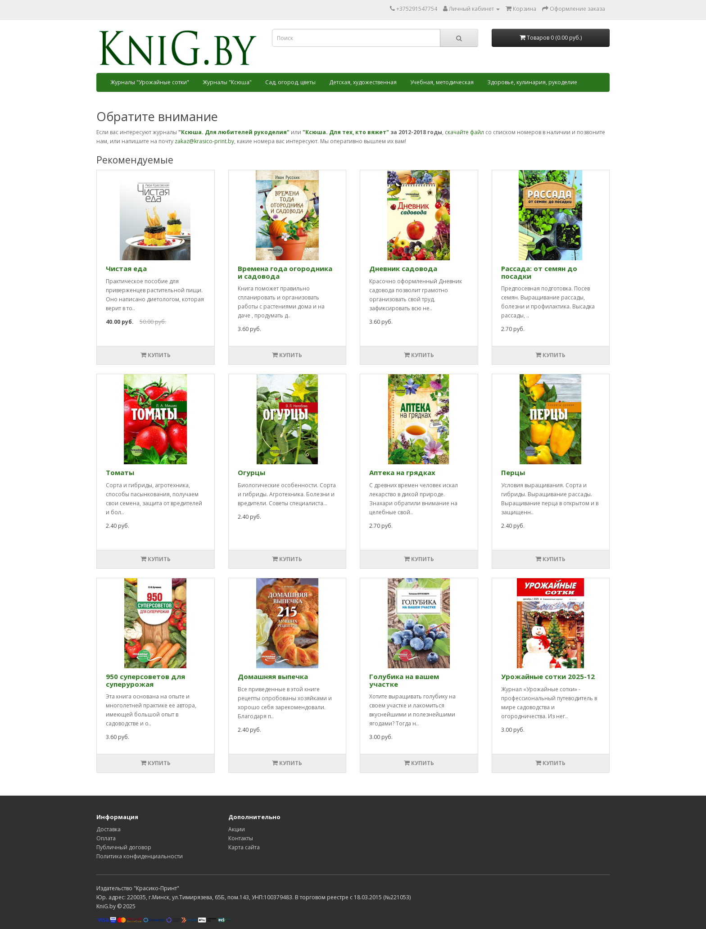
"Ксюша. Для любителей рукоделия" (234, 132)
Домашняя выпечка (273, 676)
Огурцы (251, 472)
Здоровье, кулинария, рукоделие (532, 82)
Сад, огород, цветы (290, 82)
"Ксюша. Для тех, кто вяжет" (346, 132)
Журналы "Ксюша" (227, 82)
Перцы (513, 472)
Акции (236, 829)
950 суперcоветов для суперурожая (145, 680)
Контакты (240, 838)
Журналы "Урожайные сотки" (149, 82)
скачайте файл (464, 132)
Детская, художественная (363, 82)
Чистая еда (126, 268)
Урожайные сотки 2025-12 (548, 676)
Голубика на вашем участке (404, 680)
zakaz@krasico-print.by (204, 141)
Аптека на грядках (402, 472)
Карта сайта (244, 847)
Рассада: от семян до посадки (539, 272)
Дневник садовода (403, 268)
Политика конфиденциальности (139, 856)
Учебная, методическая (442, 82)
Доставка (108, 829)
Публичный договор (123, 847)
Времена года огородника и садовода (285, 272)
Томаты (120, 472)
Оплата (106, 838)
